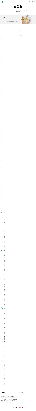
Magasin (20, 33)
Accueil (20, 29)
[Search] (29, 1)
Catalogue (20, 31)
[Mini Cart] (32, 1)
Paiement (20, 35)
